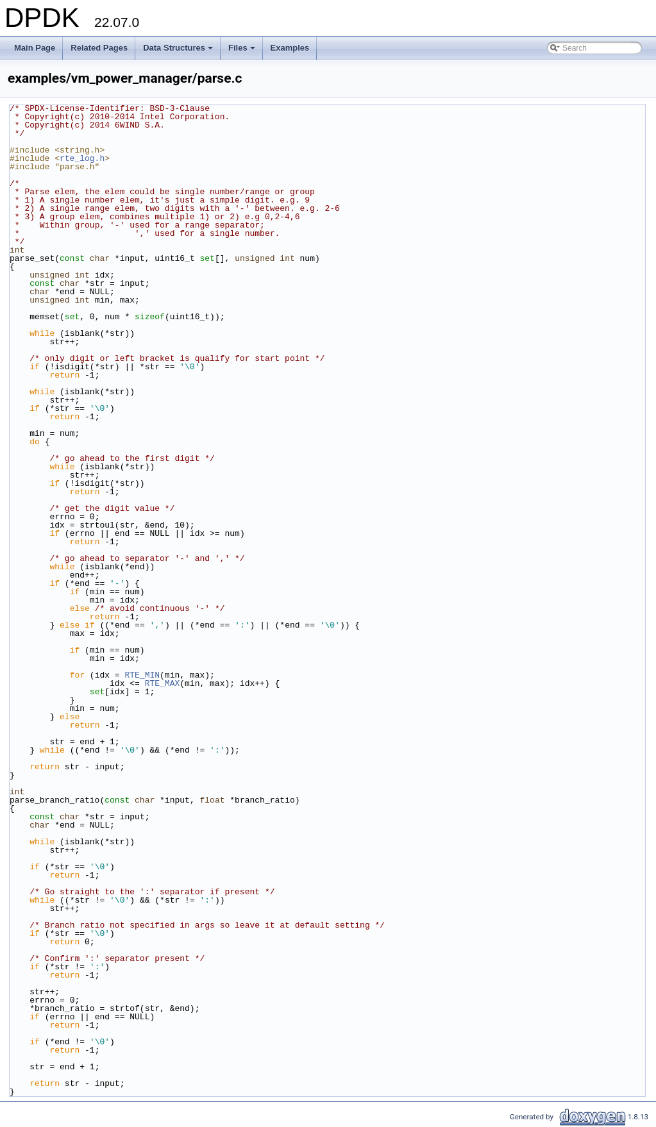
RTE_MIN (142, 675)
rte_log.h (82, 158)
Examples (290, 48)
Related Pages (99, 48)
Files (242, 51)
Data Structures (179, 51)
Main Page (34, 48)
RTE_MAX (162, 683)
